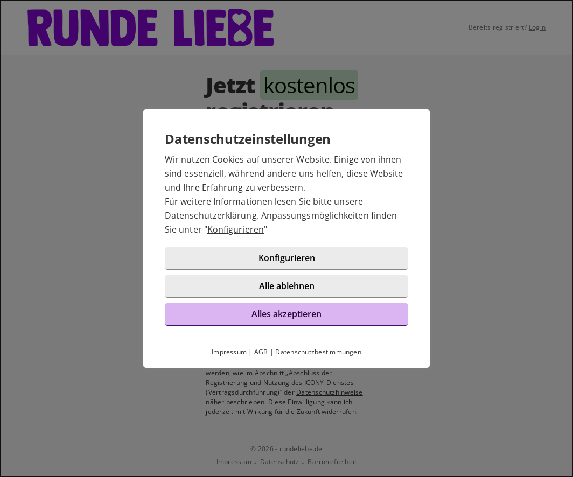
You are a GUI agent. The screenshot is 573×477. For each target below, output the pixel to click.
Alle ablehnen (287, 286)
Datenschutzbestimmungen (318, 351)
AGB (261, 351)
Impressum (229, 351)
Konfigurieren (235, 229)
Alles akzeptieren (286, 314)
